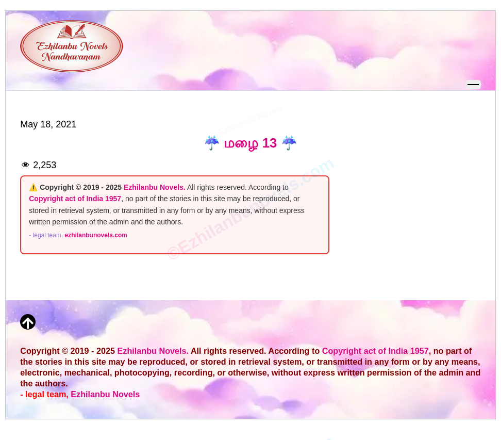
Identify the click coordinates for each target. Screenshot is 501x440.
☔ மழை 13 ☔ (250, 143)
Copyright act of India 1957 (75, 198)
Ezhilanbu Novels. (155, 187)
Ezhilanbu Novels (105, 394)
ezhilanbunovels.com (96, 235)
